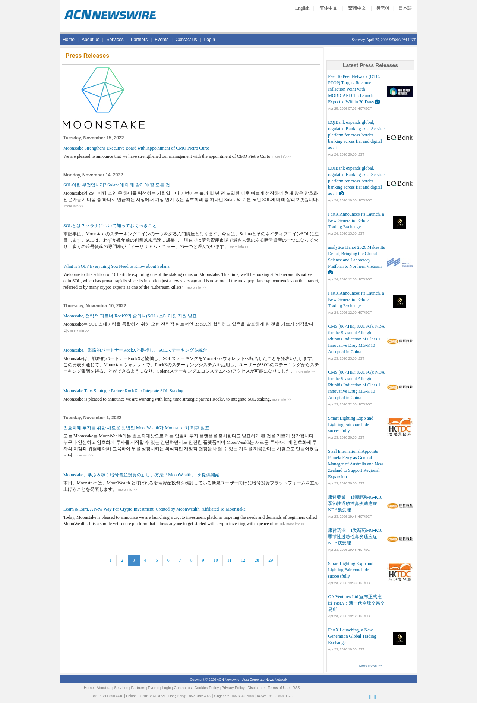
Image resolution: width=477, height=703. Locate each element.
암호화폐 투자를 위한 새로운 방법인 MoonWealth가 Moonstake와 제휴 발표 (136, 427)
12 (243, 560)
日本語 (405, 8)
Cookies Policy (207, 688)
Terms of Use (279, 688)
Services (115, 39)
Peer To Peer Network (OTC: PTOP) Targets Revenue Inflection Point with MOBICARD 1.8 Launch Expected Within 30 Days (354, 89)
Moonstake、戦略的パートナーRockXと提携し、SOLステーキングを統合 (135, 350)
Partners (139, 39)
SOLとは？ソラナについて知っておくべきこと (110, 225)
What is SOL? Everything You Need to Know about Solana (116, 266)
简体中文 (328, 8)
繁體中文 (357, 8)
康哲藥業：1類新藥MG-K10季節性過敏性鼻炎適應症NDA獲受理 (355, 503)
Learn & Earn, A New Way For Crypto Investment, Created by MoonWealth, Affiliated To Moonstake (154, 509)
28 (257, 560)
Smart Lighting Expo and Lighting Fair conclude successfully (350, 424)
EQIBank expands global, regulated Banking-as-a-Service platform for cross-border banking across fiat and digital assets (356, 135)
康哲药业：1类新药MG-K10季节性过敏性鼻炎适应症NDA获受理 (355, 537)
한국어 (382, 8)
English (302, 8)
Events (161, 39)
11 (229, 560)
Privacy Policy (233, 688)
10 (216, 560)
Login (209, 39)
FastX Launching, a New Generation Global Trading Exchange (352, 636)
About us (90, 39)
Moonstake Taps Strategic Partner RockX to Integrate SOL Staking (123, 390)
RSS (296, 688)
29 (270, 560)
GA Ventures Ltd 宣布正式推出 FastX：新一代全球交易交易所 (356, 603)
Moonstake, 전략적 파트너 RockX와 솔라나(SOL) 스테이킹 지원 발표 (130, 315)
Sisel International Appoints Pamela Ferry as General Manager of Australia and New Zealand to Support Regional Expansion (355, 464)
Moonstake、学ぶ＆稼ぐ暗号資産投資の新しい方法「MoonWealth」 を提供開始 (141, 474)
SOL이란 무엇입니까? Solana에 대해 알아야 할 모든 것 (116, 185)
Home (69, 39)
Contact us (186, 39)
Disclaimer (256, 688)
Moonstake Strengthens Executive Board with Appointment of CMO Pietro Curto (136, 148)
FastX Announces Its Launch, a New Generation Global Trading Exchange (356, 220)
